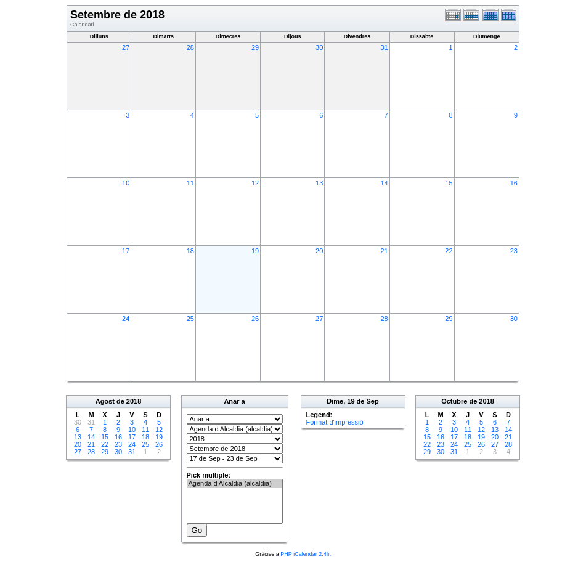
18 (190, 251)
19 (255, 251)
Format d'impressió (335, 422)
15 (448, 183)
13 (319, 183)
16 (514, 183)
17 (125, 251)
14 (384, 183)
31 (384, 47)
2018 (133, 401)
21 (384, 251)
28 (190, 47)
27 (125, 47)
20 (319, 251)
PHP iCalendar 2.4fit (305, 554)
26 (255, 318)
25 (190, 318)
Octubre (454, 401)
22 (448, 251)
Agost (105, 401)
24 (125, 318)
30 (319, 47)
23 (514, 251)
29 (255, 47)
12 (255, 183)
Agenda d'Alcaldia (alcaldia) (234, 483)
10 (125, 183)
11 (190, 183)
